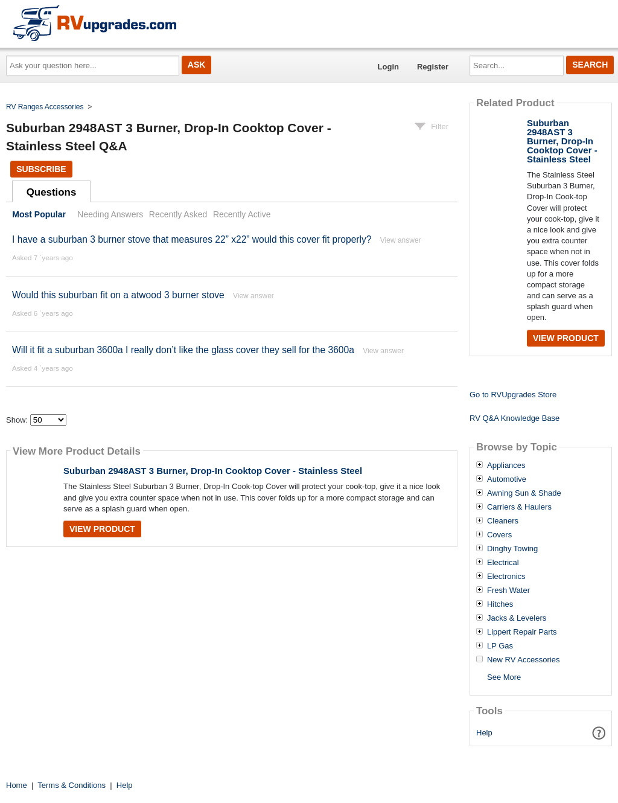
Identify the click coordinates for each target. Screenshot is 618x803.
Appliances (506, 465)
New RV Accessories (523, 660)
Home (16, 785)
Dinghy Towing (512, 549)
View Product (102, 529)
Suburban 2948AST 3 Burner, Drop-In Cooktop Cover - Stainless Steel (212, 470)
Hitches (500, 604)
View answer (400, 240)
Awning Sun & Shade (524, 493)
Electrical (503, 562)
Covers (499, 535)
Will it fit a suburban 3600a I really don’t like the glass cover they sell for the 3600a (183, 350)
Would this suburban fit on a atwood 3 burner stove (118, 295)
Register (432, 66)
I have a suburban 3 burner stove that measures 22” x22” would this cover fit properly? (191, 239)
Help (484, 732)
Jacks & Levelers (516, 618)
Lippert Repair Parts (522, 632)
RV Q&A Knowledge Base (514, 418)
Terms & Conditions (71, 785)
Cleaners (502, 521)
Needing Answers (110, 214)
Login (388, 66)
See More (504, 677)
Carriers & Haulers (519, 507)
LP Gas (500, 646)
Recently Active (242, 214)
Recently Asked (178, 214)
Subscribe (41, 169)
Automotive (506, 479)
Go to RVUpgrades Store (513, 394)
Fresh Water (508, 590)
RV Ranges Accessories (45, 107)
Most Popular (39, 214)
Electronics (506, 576)
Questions (52, 192)
